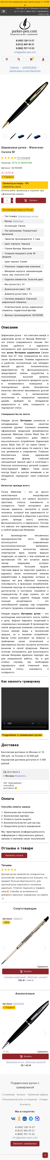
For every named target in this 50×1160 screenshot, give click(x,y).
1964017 (18, 918)
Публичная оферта (38, 1094)
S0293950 (18, 1003)
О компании (8, 1094)
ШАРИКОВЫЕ (30, 67)
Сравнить (41, 966)
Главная (14, 67)
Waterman (18, 221)
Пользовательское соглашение (19, 1099)
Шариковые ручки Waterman (25, 71)
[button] (4, 136)
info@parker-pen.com (25, 52)
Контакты (25, 1104)
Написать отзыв (14, 855)
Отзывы (43, 1099)
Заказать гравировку (25, 1143)
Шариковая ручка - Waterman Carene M (25, 1062)
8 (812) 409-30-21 (25, 44)
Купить (30, 200)
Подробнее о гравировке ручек (22, 735)
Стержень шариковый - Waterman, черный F (26, 977)
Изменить (20, 776)
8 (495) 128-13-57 (25, 40)
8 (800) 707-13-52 (25, 48)
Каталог (21, 1094)
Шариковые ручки (28, 216)
